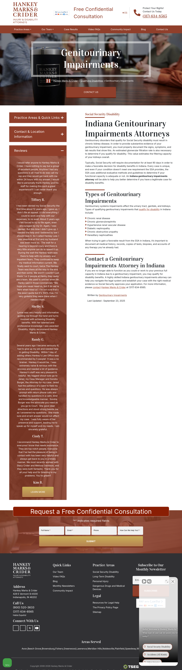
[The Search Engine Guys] (130, 667)
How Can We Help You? (130, 530)
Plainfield (119, 648)
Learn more (38, 492)
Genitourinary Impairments (113, 295)
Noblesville (108, 648)
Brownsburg (48, 648)
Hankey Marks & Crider (113, 287)
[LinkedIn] (23, 628)
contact (97, 287)
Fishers (59, 648)
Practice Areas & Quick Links (39, 118)
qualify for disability (149, 209)
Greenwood (70, 648)
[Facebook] (16, 628)
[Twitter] (30, 628)
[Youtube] (37, 628)
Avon (24, 648)
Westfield (155, 648)
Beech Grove (34, 648)
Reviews (39, 151)
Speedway (130, 648)
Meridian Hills (95, 648)
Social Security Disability (102, 114)
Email (70, 530)
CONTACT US (91, 92)
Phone (96, 530)
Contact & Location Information (39, 134)
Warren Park (143, 648)
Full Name (45, 530)
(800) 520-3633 (23, 607)
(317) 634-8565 (155, 16)
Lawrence (82, 648)
